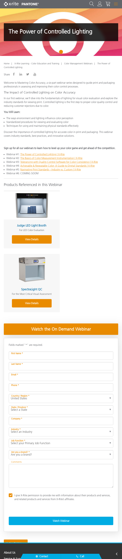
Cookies (44, 551)
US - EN (62, 538)
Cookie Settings (62, 551)
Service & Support (14, 494)
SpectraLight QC (88, 225)
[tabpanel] (61, 32)
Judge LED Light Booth (31, 225)
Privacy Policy (29, 551)
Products (9, 501)
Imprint (79, 551)
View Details (31, 238)
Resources (10, 507)
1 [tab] (61, 53)
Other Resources (14, 513)
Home (7, 63)
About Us (9, 488)
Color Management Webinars (78, 63)
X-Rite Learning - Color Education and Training (36, 63)
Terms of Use (94, 551)
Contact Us (11, 551)
